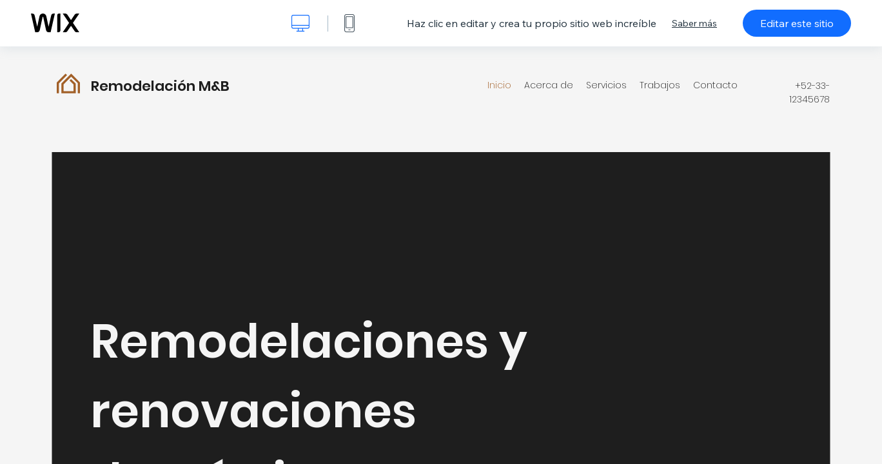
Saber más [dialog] (694, 23)
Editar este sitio (797, 23)
